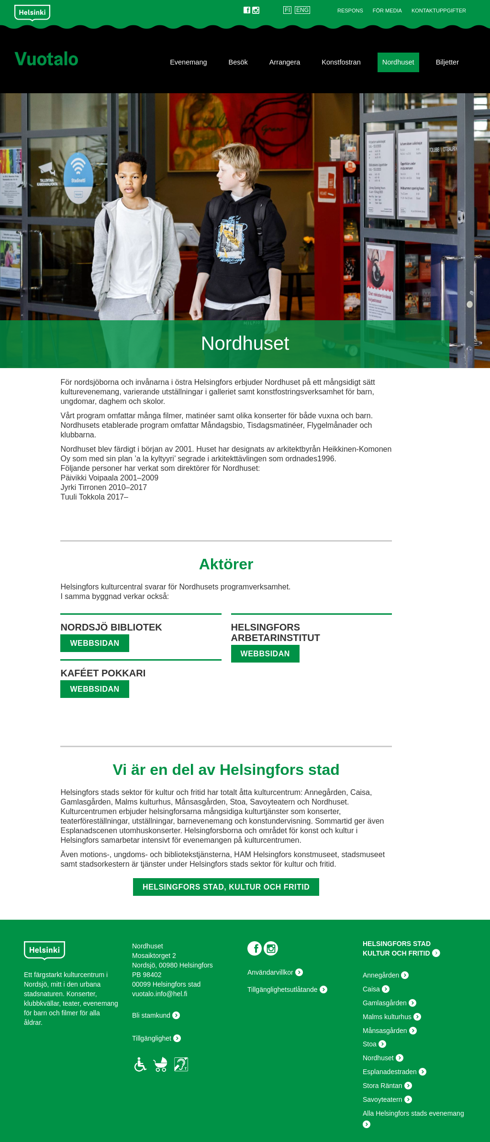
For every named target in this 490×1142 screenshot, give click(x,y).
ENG (302, 10)
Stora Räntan (382, 1085)
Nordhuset (398, 62)
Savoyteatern (382, 1099)
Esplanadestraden (390, 1072)
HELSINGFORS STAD (397, 943)
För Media (387, 10)
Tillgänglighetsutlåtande (282, 989)
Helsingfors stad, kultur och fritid (226, 887)
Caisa (371, 989)
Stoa (370, 1044)
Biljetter (447, 62)
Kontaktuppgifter (439, 10)
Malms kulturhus (387, 1017)
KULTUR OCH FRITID (396, 953)
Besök (238, 62)
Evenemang (188, 62)
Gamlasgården (385, 1003)
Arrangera (284, 62)
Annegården (381, 975)
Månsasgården (385, 1030)
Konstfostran (341, 62)
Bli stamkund (151, 1015)
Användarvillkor (270, 972)
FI (287, 10)
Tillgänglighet (151, 1038)
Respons (350, 10)
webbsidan (94, 643)
